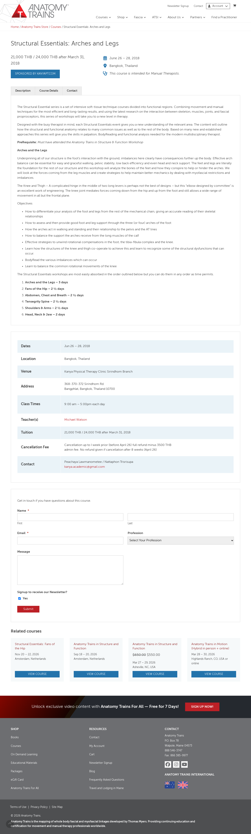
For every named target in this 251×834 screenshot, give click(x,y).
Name (23, 510)
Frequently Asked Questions (106, 779)
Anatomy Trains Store (34, 27)
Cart (92, 754)
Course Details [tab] (48, 90)
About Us (174, 17)
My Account (97, 746)
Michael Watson (75, 419)
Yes (25, 598)
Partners (196, 17)
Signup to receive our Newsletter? (42, 592)
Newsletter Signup (178, 6)
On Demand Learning (24, 754)
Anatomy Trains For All (25, 788)
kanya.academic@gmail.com (84, 466)
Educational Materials (24, 763)
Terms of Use (18, 807)
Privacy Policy (39, 807)
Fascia (138, 17)
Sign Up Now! (202, 706)
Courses (102, 17)
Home (15, 27)
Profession (135, 533)
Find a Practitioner (224, 17)
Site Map (57, 807)
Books (15, 737)
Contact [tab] (72, 90)
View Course (37, 674)
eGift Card (17, 779)
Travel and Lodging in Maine (106, 788)
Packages (16, 771)
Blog (92, 771)
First (19, 523)
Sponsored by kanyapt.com (35, 73)
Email (22, 533)
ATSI (155, 17)
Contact (198, 6)
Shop (121, 17)
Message (23, 551)
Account (218, 6)
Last (130, 523)
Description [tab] (23, 90)
